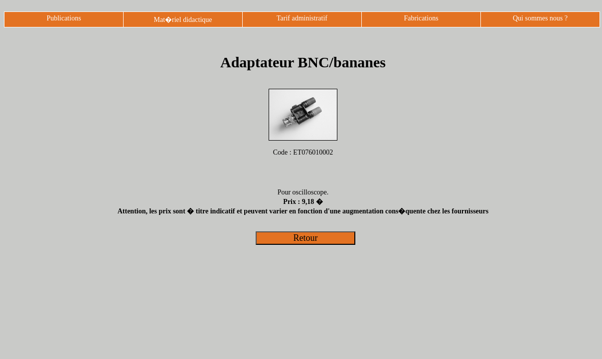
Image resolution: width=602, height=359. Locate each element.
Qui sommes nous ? (540, 18)
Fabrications (421, 18)
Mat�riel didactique (182, 19)
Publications (63, 18)
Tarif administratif (302, 18)
